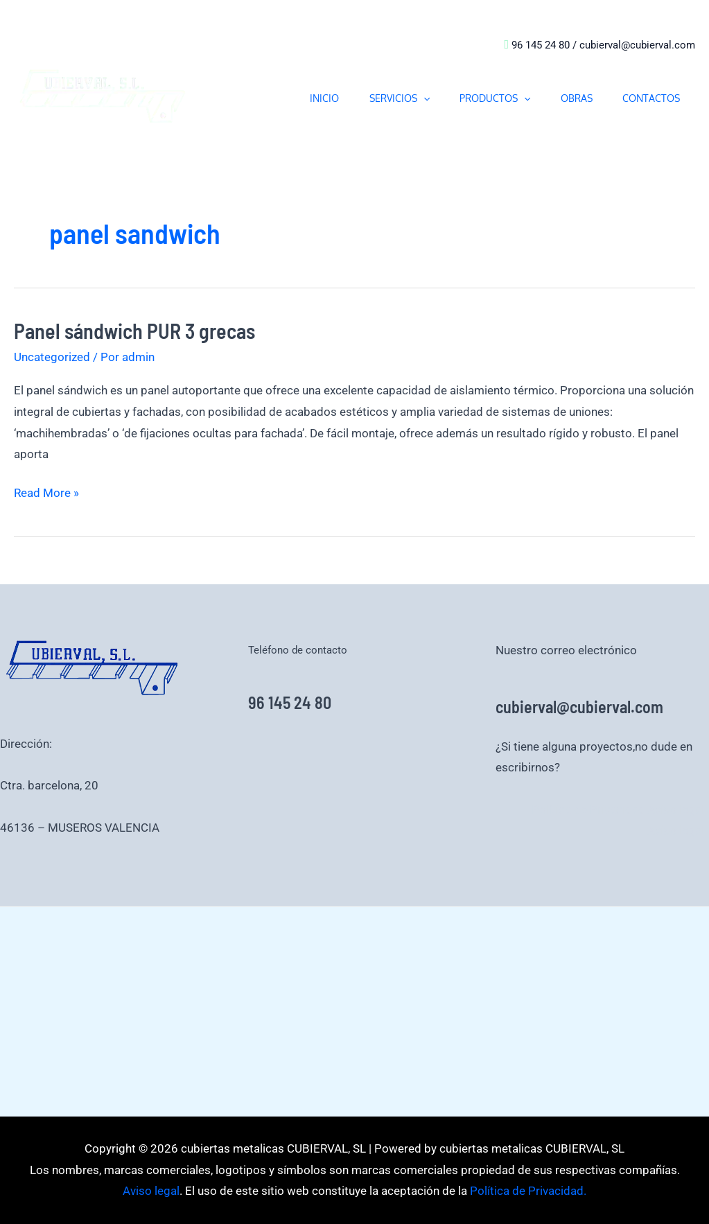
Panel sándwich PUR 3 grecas (134, 330)
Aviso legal (677, 809)
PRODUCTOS (483, 98)
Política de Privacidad (592, 809)
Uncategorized (52, 357)
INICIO (303, 98)
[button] (407, 98)
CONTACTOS (649, 98)
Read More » (46, 491)
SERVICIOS (383, 98)
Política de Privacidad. (526, 1191)
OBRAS (570, 98)
